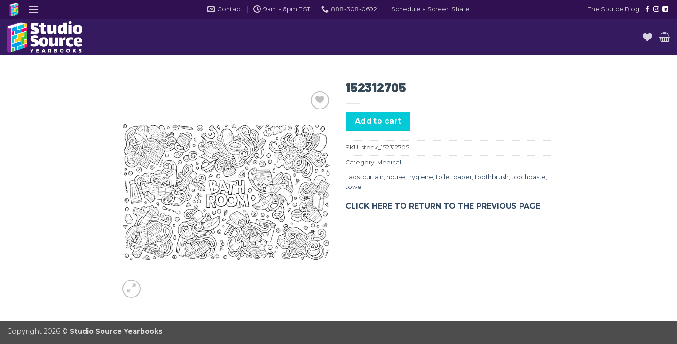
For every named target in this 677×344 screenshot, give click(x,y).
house (395, 176)
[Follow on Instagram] (656, 9)
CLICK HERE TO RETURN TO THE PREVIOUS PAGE (443, 206)
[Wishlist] (647, 37)
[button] (33, 9)
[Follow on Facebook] (647, 9)
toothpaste (529, 176)
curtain (373, 176)
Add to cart (378, 121)
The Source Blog (613, 9)
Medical (389, 162)
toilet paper (454, 176)
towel (354, 186)
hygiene (420, 176)
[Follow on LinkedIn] (665, 9)
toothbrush (492, 176)
